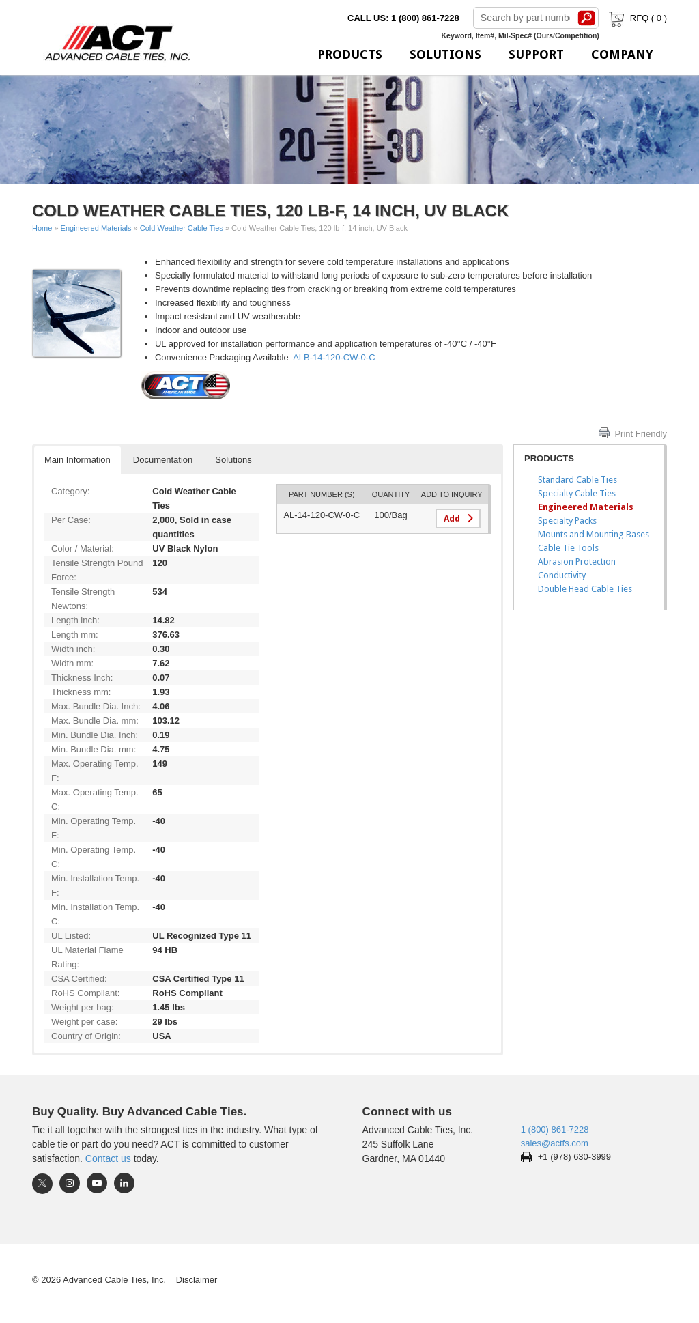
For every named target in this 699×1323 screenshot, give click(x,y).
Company (622, 54)
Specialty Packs (567, 520)
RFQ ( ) (636, 18)
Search (587, 18)
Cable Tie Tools (568, 548)
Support (536, 54)
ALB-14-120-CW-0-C (334, 357)
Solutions (445, 54)
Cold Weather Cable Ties (181, 228)
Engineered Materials (96, 228)
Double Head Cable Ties (585, 589)
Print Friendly (640, 434)
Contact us (108, 1158)
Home (42, 228)
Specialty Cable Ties (577, 493)
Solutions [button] (233, 460)
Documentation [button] (162, 460)
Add (452, 518)
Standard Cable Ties (577, 479)
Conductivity (562, 575)
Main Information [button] (77, 460)
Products (349, 54)
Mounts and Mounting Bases (593, 534)
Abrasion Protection (577, 561)
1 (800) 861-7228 (555, 1129)
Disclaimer (197, 1280)
